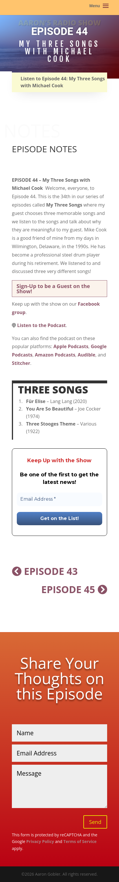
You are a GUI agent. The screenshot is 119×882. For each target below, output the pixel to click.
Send (95, 821)
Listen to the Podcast (41, 325)
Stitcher (21, 363)
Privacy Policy (40, 841)
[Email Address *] (59, 499)
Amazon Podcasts (55, 355)
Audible (86, 355)
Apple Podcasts (71, 346)
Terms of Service (80, 841)
